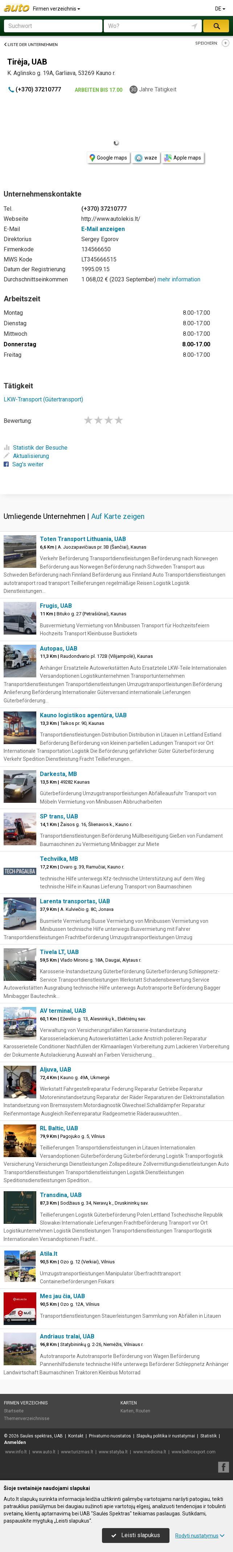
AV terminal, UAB (63, 1010)
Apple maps (182, 158)
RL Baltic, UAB (59, 1128)
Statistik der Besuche (36, 447)
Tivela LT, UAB (59, 952)
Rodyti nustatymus (200, 1536)
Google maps (108, 158)
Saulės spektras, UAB (41, 1436)
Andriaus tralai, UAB (67, 1336)
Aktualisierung (26, 456)
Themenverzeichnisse (26, 1418)
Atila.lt (48, 1253)
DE (220, 9)
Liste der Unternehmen (31, 44)
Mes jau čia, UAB (62, 1296)
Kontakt (75, 1436)
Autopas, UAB (58, 648)
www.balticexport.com (194, 1451)
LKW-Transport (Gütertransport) (43, 399)
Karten (128, 1403)
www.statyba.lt (113, 1451)
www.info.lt (16, 1451)
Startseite (14, 1410)
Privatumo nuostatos (110, 1436)
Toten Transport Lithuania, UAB (83, 539)
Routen (143, 1410)
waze (145, 158)
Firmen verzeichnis (57, 9)
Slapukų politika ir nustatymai (165, 1436)
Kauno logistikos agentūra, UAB (83, 715)
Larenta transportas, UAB (75, 901)
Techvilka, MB (59, 858)
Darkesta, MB (58, 774)
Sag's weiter (24, 464)
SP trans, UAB (59, 816)
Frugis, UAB (56, 605)
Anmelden (15, 1442)
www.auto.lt (44, 1451)
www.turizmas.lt (77, 1451)
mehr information (179, 279)
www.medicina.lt (149, 1451)
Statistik (208, 1436)
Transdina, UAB (61, 1195)
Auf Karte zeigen (117, 516)
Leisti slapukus (135, 1535)
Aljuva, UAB (55, 1069)
